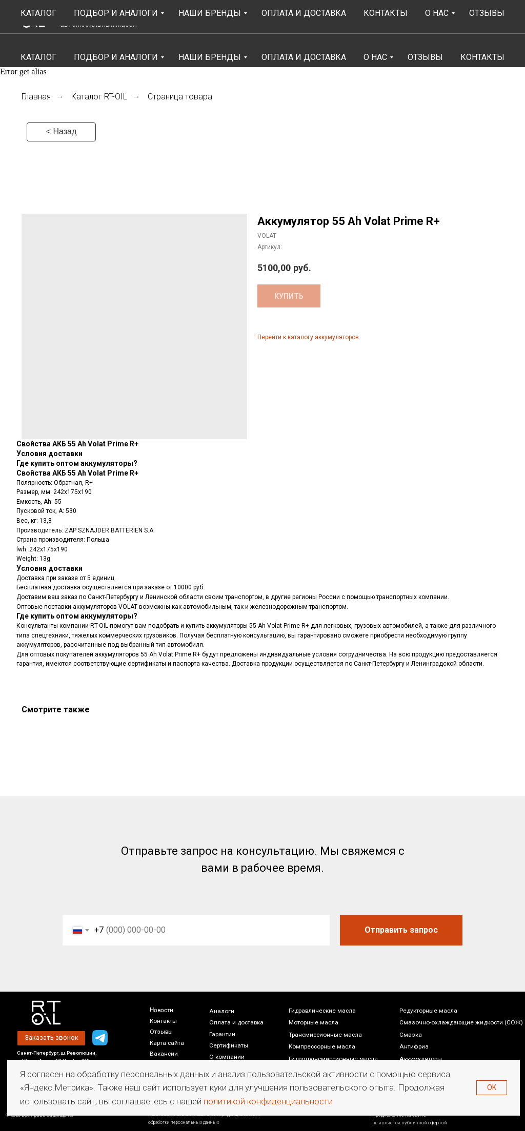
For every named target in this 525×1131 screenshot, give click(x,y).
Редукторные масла (428, 1010)
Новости (161, 1010)
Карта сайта (167, 1042)
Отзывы (425, 57)
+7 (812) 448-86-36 (477, 12)
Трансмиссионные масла (325, 1034)
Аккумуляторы (420, 1058)
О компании (227, 1056)
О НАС (375, 57)
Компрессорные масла (322, 1046)
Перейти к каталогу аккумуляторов (308, 337)
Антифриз (414, 1046)
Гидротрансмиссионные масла (333, 1058)
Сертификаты (228, 1045)
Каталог (38, 57)
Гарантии (222, 1034)
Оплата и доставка (236, 1022)
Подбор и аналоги (116, 57)
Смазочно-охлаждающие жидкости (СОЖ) (461, 1022)
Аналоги (221, 1011)
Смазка (410, 1034)
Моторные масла (313, 1022)
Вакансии (164, 1053)
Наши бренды (209, 57)
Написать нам (470, 22)
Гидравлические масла (322, 1010)
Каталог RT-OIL (99, 96)
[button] (377, 17)
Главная (36, 96)
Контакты (482, 57)
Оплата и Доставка (303, 57)
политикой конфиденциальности (268, 1101)
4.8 (174, 19)
